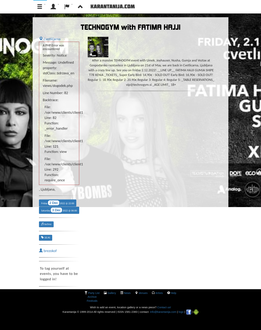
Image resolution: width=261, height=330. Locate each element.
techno (46, 224)
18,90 (45, 237)
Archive (92, 296)
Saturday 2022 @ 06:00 (59, 210)
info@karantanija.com (163, 311)
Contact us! (163, 307)
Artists (159, 292)
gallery (111, 292)
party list (94, 292)
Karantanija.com (112, 6)
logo (181, 311)
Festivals (92, 300)
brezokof (48, 250)
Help (173, 292)
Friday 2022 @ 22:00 (57, 202)
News (127, 292)
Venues (143, 292)
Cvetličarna (50, 39)
